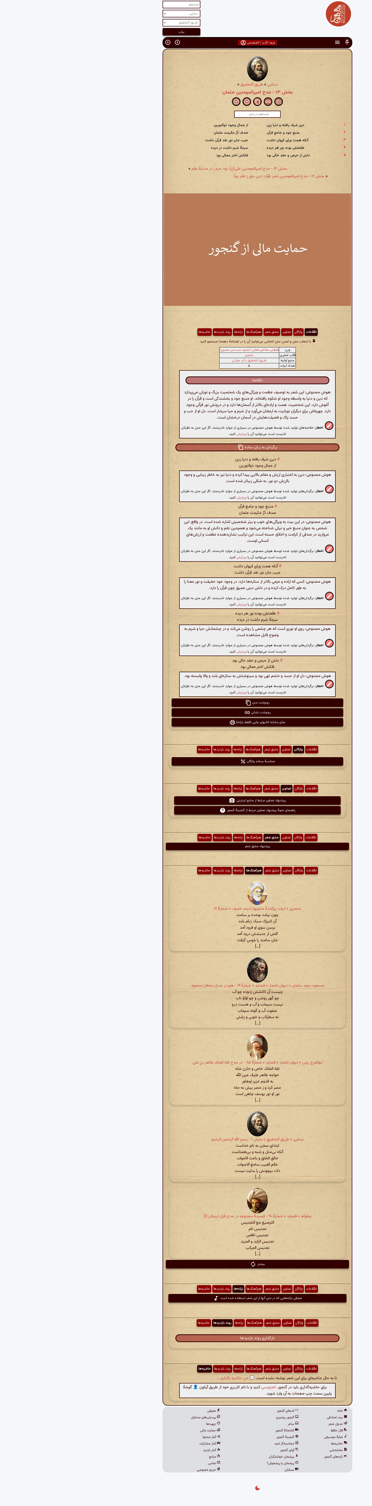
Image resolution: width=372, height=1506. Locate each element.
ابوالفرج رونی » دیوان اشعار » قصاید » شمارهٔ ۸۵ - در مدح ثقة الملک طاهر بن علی (186, 1062)
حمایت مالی (139, 1430)
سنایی (201, 84)
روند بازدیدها (151, 332)
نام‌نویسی (197, 1387)
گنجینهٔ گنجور (216, 1437)
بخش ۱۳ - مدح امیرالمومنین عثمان (186, 92)
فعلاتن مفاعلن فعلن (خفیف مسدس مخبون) (177, 349)
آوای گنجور (218, 1450)
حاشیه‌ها (133, 332)
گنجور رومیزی (215, 1417)
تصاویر (215, 332)
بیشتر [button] (186, 1264)
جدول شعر (266, 1424)
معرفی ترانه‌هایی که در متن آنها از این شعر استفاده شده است (186, 1298)
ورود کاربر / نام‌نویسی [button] (186, 43)
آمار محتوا (140, 1437)
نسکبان (220, 1469)
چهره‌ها (142, 1424)
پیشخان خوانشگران (212, 1456)
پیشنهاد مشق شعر (186, 846)
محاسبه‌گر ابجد (215, 1443)
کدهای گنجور (216, 1410)
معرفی (142, 1410)
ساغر (221, 1424)
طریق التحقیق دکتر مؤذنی (177, 360)
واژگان (227, 332)
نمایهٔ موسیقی (264, 1437)
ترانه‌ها (167, 332)
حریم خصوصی (137, 1469)
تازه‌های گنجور (264, 1456)
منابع (143, 1456)
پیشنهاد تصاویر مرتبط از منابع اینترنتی (186, 801)
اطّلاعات (239, 332)
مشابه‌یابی (267, 1450)
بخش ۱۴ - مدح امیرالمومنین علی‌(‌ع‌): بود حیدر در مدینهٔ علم (168, 169)
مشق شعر (200, 332)
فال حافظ (267, 1430)
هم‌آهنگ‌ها (182, 332)
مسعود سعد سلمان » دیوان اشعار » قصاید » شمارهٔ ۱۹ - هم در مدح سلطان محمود (186, 986)
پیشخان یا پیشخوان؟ (211, 1463)
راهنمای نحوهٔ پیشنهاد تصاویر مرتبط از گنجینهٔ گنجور (186, 810)
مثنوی (177, 355)
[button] (275, 42)
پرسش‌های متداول (134, 1417)
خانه (271, 1410)
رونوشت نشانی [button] (186, 713)
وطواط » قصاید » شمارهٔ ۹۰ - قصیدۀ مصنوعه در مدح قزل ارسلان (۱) (186, 1216)
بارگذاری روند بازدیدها (186, 1338)
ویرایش (170, 434)
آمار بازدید (140, 1450)
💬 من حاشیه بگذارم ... (164, 1378)
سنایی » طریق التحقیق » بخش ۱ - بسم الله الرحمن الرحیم (186, 1139)
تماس (143, 1463)
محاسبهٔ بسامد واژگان (186, 761)
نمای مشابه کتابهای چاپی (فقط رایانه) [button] (186, 722)
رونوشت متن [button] (186, 703)
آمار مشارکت (138, 1443)
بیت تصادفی (265, 1417)
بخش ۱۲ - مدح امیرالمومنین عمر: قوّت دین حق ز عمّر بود (207, 176)
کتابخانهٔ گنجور (215, 1430)
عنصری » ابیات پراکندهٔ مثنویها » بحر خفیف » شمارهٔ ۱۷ (186, 909)
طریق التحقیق (180, 84)
